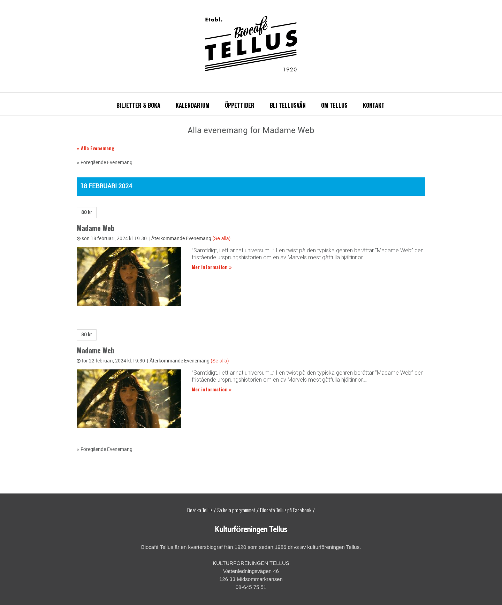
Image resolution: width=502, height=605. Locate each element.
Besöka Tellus (199, 510)
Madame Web (95, 228)
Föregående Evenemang (104, 162)
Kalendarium (193, 105)
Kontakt (374, 105)
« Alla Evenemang (95, 148)
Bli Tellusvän (288, 105)
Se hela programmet (236, 510)
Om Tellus (334, 105)
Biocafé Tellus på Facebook (285, 510)
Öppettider (239, 105)
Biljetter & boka (138, 105)
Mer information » (212, 266)
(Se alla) (221, 238)
